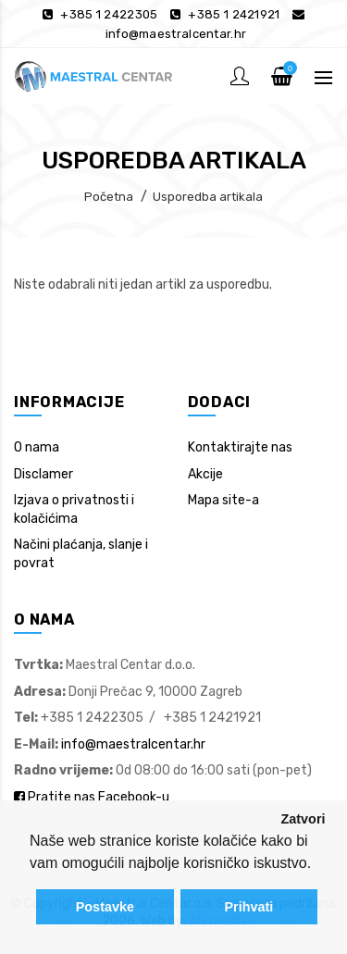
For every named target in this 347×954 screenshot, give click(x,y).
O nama (36, 447)
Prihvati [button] (248, 906)
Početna (108, 197)
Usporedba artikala (208, 197)
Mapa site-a (223, 500)
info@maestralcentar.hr (176, 34)
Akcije (205, 474)
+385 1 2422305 (108, 14)
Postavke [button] (105, 906)
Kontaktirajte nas (240, 447)
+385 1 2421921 (233, 14)
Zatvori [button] (303, 819)
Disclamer (43, 474)
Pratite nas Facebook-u (91, 797)
